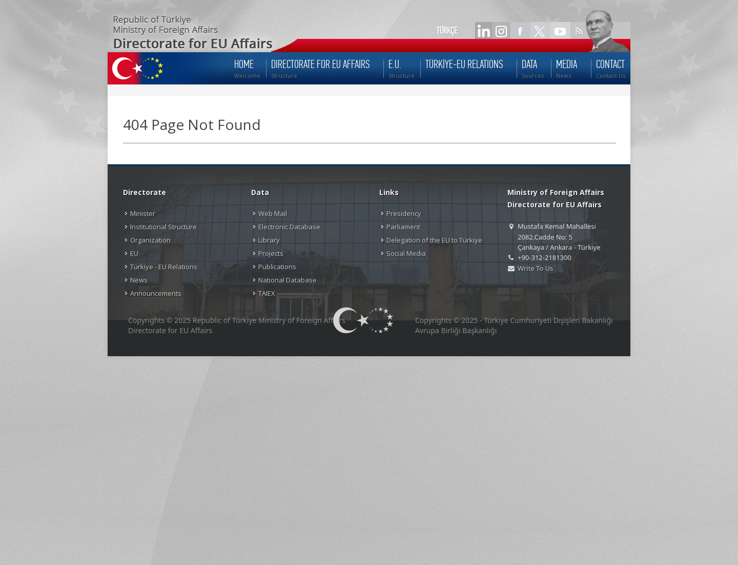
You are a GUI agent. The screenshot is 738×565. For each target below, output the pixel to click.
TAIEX (266, 293)
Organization (150, 240)
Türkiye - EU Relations (163, 266)
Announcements (155, 293)
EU (134, 253)
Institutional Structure (163, 226)
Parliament (403, 226)
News (139, 280)
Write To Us (535, 268)
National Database (287, 280)
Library (269, 240)
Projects (270, 253)
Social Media (406, 253)
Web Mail (272, 213)
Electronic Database (289, 226)
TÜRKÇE (447, 31)
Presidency (403, 213)
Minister (142, 213)
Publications (277, 266)
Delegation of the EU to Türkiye (434, 240)
